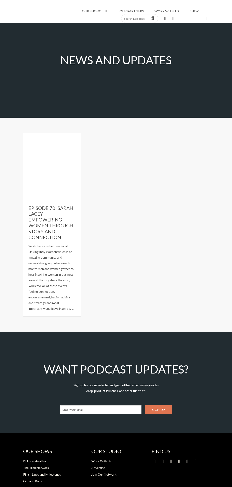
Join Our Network (104, 474)
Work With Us (166, 11)
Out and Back (32, 481)
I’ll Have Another (34, 461)
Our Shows (95, 11)
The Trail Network (36, 468)
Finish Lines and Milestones (42, 474)
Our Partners (132, 11)
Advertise (98, 468)
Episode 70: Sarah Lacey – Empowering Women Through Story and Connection (50, 222)
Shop (194, 11)
